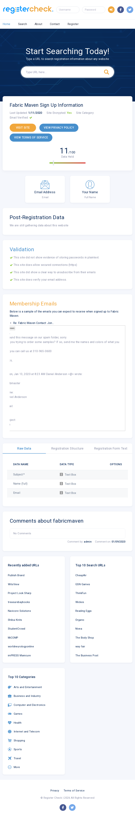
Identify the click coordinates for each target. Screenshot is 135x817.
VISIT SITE (23, 127)
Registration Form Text (110, 448)
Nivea (78, 628)
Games (15, 714)
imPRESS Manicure (19, 655)
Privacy (54, 790)
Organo (79, 619)
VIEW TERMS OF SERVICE (31, 137)
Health (14, 723)
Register (73, 24)
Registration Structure (67, 448)
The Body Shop (84, 637)
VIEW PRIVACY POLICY (59, 127)
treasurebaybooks (19, 602)
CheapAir (80, 575)
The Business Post (86, 655)
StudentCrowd (16, 628)
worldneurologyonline (21, 646)
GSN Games (82, 584)
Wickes (79, 602)
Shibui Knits (15, 619)
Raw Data (24, 448)
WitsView (13, 584)
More (14, 767)
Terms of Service (74, 790)
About (38, 24)
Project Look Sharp (19, 593)
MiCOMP (13, 637)
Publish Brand (16, 575)
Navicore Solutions (19, 610)
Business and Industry (24, 696)
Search (22, 24)
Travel (14, 758)
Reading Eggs (83, 610)
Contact (55, 24)
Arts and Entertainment (25, 687)
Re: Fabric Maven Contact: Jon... (33, 323)
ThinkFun (80, 593)
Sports (15, 749)
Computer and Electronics (27, 705)
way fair (80, 646)
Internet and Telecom (24, 731)
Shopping (16, 740)
